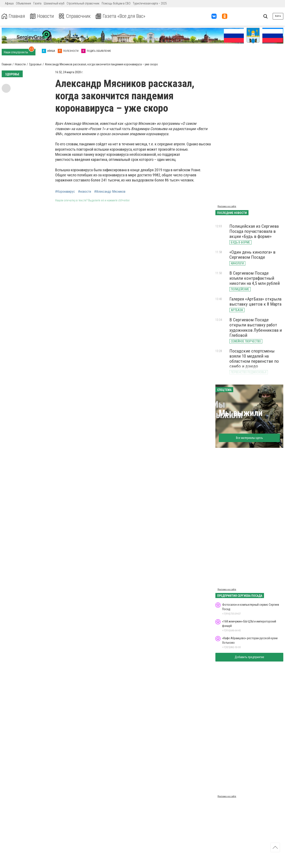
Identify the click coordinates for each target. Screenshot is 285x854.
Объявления (23, 3)
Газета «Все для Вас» (121, 16)
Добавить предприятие (249, 657)
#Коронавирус (65, 192)
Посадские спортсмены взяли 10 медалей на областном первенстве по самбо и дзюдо (254, 358)
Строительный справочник (83, 3)
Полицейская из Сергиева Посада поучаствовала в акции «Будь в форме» (254, 231)
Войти (278, 16)
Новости (42, 16)
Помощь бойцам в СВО (116, 3)
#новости (84, 192)
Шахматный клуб (54, 3)
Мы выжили (241, 413)
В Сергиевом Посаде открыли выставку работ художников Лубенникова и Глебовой (255, 327)
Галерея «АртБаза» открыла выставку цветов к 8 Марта (255, 301)
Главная (13, 16)
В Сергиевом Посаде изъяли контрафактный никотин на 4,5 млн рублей (254, 278)
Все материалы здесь (249, 438)
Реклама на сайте (227, 206)
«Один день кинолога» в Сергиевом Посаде (252, 255)
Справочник (75, 16)
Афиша (9, 3)
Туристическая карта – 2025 (150, 3)
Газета (37, 3)
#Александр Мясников (109, 192)
